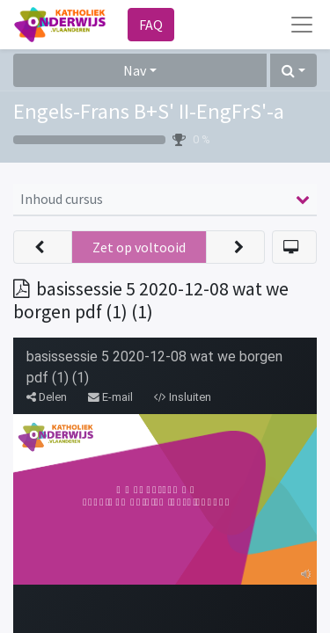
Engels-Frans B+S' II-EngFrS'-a (148, 111)
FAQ (151, 24)
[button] (293, 70)
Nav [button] (134, 70)
